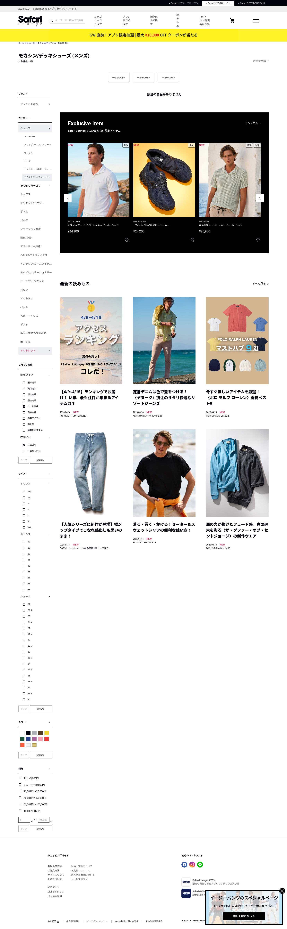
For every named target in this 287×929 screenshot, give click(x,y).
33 (29, 571)
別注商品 (32, 400)
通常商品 (32, 382)
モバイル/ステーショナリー (36, 272)
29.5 (30, 693)
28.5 (30, 681)
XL (29, 521)
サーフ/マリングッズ (32, 281)
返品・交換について (81, 866)
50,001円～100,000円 (36, 804)
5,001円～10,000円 (34, 784)
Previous (68, 198)
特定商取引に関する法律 (126, 921)
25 (29, 640)
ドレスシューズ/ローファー (37, 169)
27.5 (30, 669)
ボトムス (25, 534)
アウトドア (26, 298)
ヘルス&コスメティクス (33, 255)
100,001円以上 (32, 811)
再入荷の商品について (83, 875)
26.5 (30, 658)
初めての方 (53, 887)
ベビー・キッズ (29, 315)
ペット (24, 307)
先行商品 (32, 388)
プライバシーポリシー (97, 921)
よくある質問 (55, 896)
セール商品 (33, 406)
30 (29, 554)
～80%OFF (168, 77)
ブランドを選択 (29, 104)
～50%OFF (143, 77)
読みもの (177, 20)
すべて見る (251, 122)
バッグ (24, 220)
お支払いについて (80, 870)
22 (29, 604)
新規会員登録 (55, 866)
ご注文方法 (53, 870)
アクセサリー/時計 (30, 246)
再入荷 (31, 424)
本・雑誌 (25, 342)
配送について (55, 879)
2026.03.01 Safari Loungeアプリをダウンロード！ (47, 8)
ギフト (24, 324)
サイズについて (56, 875)
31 (29, 560)
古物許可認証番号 (154, 921)
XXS (30, 491)
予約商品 (32, 412)
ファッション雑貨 (30, 229)
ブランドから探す (126, 20)
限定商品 (32, 394)
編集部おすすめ (35, 430)
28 (29, 542)
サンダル (28, 153)
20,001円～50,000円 (35, 797)
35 (29, 583)
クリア (24, 460)
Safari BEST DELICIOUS (251, 3)
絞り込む (41, 460)
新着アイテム (34, 418)
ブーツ (27, 161)
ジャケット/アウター (32, 203)
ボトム (24, 211)
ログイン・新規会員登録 (204, 20)
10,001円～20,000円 (35, 791)
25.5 (30, 646)
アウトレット (28, 350)
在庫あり (32, 445)
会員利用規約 (72, 921)
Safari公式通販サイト (218, 3)
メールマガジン (79, 879)
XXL (29, 527)
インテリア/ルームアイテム (36, 263)
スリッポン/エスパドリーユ (37, 144)
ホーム (21, 43)
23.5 (30, 622)
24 (29, 628)
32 (29, 566)
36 (29, 589)
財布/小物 (25, 237)
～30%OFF (118, 77)
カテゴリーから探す (98, 20)
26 (29, 652)
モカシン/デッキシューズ (36, 177)
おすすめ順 (259, 61)
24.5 (30, 634)
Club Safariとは (56, 891)
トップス (25, 194)
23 (29, 616)
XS (29, 497)
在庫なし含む (34, 451)
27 (29, 664)
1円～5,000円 (31, 778)
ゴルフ (24, 289)
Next (260, 198)
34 (29, 578)
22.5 (30, 610)
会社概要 (53, 921)
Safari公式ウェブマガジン (183, 3)
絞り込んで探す (154, 20)
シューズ (31, 43)
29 (29, 548)
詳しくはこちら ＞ (244, 916)
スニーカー (29, 136)
